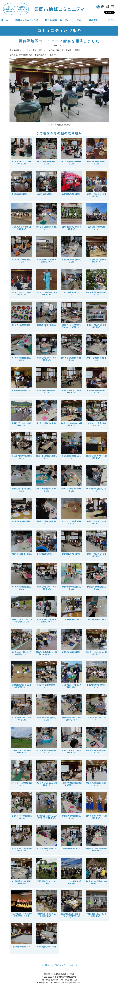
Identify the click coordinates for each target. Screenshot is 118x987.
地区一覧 (74, 965)
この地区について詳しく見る (53, 965)
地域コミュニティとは (26, 21)
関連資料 (93, 21)
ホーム (5, 21)
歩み (79, 21)
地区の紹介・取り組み (57, 21)
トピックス (111, 21)
